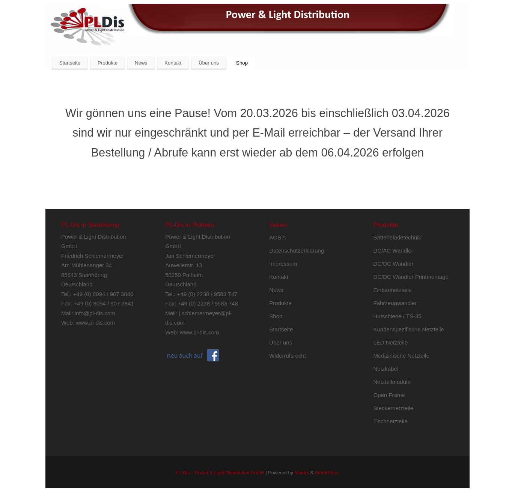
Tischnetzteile (390, 421)
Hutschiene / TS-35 (397, 316)
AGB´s (277, 237)
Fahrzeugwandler (395, 303)
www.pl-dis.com (95, 322)
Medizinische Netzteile (401, 355)
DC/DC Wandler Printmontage (411, 277)
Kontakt (172, 63)
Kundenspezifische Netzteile (408, 329)
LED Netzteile (390, 342)
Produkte (107, 63)
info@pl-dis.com (95, 313)
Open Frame (389, 395)
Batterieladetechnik (397, 237)
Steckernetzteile (393, 408)
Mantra (301, 472)
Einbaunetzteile (392, 290)
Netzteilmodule (392, 382)
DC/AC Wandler (393, 250)
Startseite (69, 63)
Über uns (209, 63)
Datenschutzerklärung (296, 250)
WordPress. (327, 472)
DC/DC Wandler (393, 263)
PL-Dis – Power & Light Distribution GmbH (219, 472)
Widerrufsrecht (287, 355)
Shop (242, 63)
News (141, 63)
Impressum (283, 263)
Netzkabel (386, 369)
